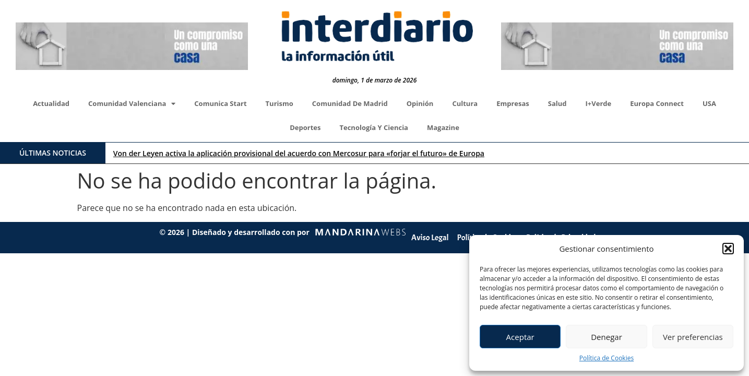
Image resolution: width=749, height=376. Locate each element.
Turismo (279, 103)
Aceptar (520, 337)
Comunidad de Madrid (350, 103)
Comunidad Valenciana (131, 103)
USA (709, 103)
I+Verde (599, 103)
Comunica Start (220, 103)
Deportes (305, 127)
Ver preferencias (693, 337)
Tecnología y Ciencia (373, 127)
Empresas (512, 103)
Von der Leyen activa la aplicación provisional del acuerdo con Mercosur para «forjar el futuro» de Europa (298, 153)
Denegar (606, 337)
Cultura (465, 103)
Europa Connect (657, 103)
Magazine (443, 127)
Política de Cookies (606, 358)
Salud (557, 103)
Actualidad (51, 103)
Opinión (420, 103)
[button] (728, 248)
